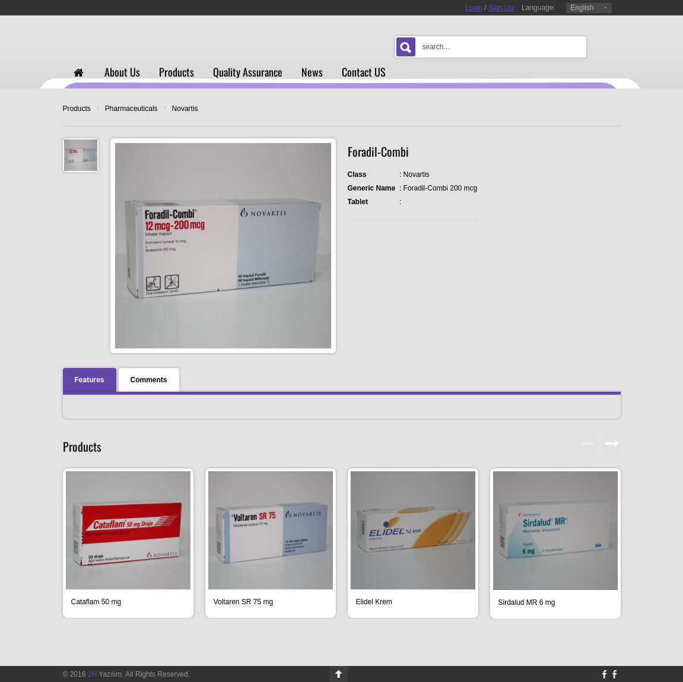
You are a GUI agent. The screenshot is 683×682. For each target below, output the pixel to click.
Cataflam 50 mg (96, 602)
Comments (149, 380)
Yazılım (105, 674)
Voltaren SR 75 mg (244, 602)
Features (89, 380)
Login (473, 8)
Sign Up (501, 8)
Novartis (185, 108)
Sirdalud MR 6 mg (526, 602)
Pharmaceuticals (131, 108)
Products (77, 108)
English (581, 8)
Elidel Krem (374, 602)
